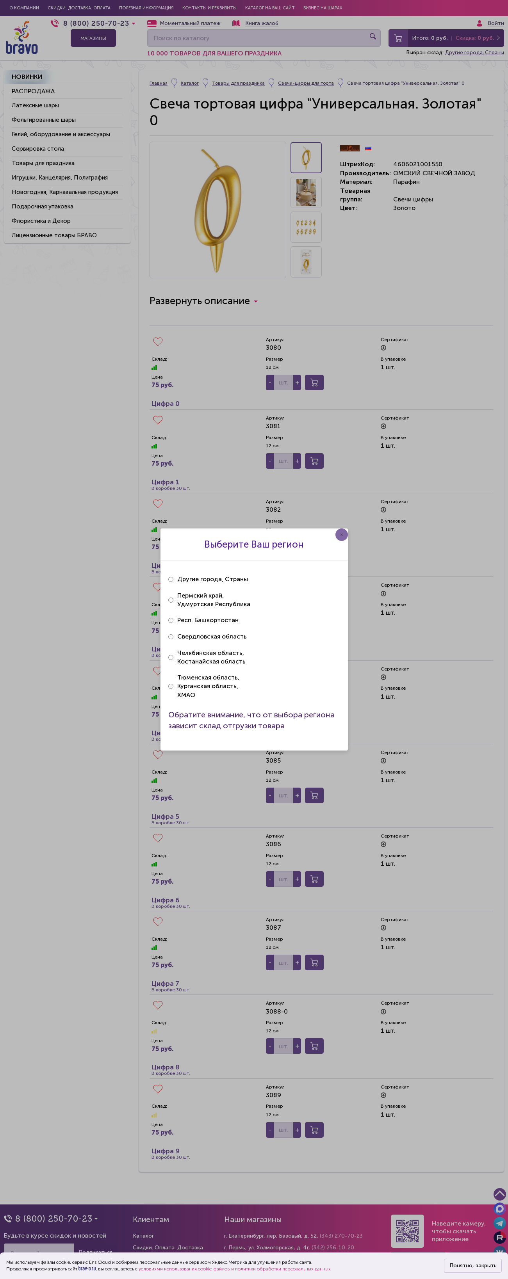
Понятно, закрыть (473, 1265)
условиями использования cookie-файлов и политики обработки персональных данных (235, 1269)
